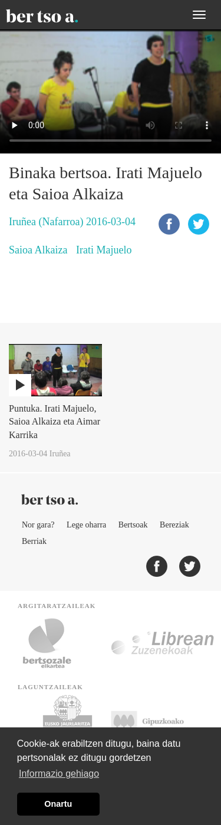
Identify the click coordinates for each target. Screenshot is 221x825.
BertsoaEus (59, 14)
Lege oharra (86, 524)
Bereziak (174, 524)
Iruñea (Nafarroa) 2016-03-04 (72, 222)
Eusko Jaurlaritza (66, 724)
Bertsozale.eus (54, 643)
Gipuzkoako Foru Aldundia (158, 724)
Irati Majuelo (103, 250)
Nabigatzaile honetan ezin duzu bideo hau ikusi (110, 91)
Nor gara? (38, 524)
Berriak (34, 541)
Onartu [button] (58, 804)
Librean (163, 643)
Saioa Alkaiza (38, 250)
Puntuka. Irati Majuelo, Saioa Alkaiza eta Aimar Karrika (54, 421)
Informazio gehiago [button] (59, 774)
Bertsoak (133, 524)
